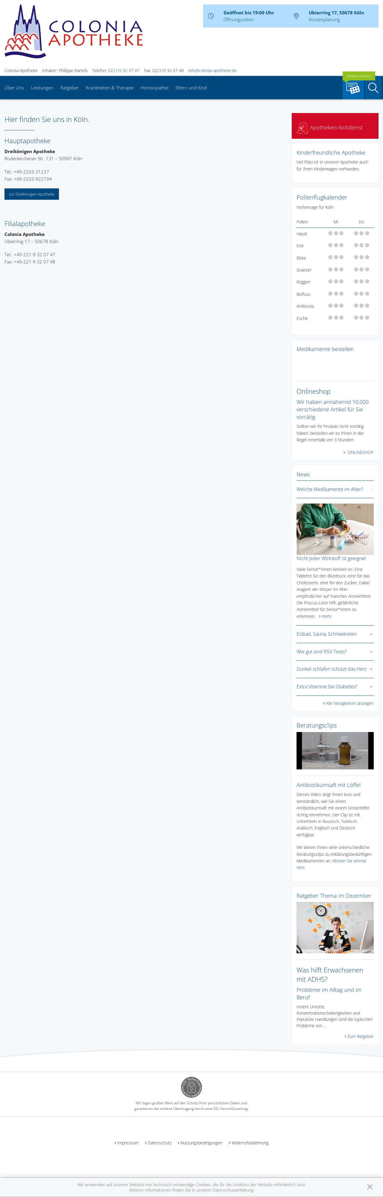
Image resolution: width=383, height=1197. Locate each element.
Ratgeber (69, 88)
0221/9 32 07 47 (123, 70)
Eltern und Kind (191, 88)
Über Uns (14, 88)
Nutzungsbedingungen (201, 1143)
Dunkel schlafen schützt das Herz (332, 669)
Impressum (128, 1143)
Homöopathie (154, 88)
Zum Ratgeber (360, 1036)
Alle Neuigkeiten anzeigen (350, 703)
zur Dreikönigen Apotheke (31, 194)
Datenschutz (159, 1143)
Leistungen (42, 88)
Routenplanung (324, 19)
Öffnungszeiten (239, 19)
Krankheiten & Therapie (109, 88)
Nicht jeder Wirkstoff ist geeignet (331, 558)
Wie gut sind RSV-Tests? (321, 651)
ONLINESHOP (360, 452)
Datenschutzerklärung (232, 1190)
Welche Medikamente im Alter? (330, 489)
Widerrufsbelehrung (250, 1143)
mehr (327, 616)
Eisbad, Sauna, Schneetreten (327, 634)
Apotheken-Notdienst (330, 127)
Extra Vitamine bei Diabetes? (327, 686)
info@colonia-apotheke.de (212, 70)
